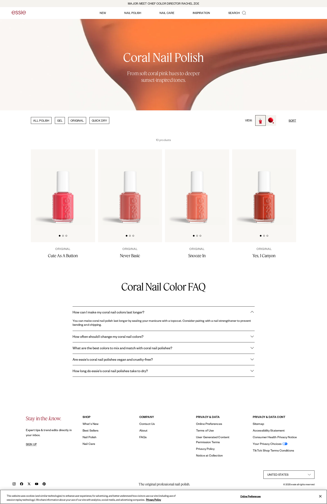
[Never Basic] (130, 252)
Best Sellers (90, 430)
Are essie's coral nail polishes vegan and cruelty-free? (164, 359)
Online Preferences (209, 424)
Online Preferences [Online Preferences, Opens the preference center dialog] (250, 496)
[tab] (59, 235)
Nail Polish (89, 437)
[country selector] (288, 474)
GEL (60, 120)
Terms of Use (205, 430)
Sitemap (258, 424)
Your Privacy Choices (267, 444)
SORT (292, 120)
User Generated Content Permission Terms (212, 439)
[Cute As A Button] (63, 252)
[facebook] (21, 484)
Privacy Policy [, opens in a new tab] (153, 499)
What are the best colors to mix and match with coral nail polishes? (164, 348)
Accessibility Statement (269, 430)
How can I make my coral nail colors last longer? (164, 312)
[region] (163, 497)
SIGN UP (31, 444)
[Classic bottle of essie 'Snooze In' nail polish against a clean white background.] (197, 187)
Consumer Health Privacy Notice (275, 437)
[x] (29, 484)
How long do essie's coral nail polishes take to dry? (164, 371)
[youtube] (36, 484)
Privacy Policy (205, 449)
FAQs (143, 437)
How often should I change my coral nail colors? (164, 336)
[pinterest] (44, 484)
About (143, 430)
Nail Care (89, 444)
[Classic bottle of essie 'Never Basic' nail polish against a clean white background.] (130, 187)
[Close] (320, 496)
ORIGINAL (77, 120)
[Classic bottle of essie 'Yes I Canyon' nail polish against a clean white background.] (264, 187)
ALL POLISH (41, 120)
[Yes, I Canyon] (264, 252)
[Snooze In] (197, 252)
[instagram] (14, 484)
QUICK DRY (99, 120)
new (103, 13)
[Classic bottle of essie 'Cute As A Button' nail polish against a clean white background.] (63, 187)
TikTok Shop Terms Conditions (273, 450)
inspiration (201, 13)
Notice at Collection (209, 455)
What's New (90, 424)
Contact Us (147, 424)
